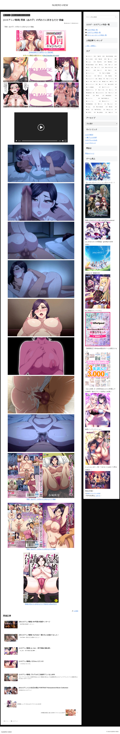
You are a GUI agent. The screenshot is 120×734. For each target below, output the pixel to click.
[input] (101, 17)
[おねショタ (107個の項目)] (111, 109)
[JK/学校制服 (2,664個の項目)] (111, 56)
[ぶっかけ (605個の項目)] (91, 76)
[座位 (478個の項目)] (102, 79)
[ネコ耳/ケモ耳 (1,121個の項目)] (111, 67)
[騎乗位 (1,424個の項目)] (112, 62)
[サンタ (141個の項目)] (102, 104)
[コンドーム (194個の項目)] (92, 98)
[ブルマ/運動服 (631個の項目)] (109, 73)
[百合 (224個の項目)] (90, 95)
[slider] (39, 140)
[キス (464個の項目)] (89, 81)
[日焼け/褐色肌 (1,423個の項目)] (91, 65)
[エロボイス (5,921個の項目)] (91, 56)
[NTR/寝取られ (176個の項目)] (109, 98)
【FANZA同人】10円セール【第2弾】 (41, 41)
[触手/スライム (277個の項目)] (91, 90)
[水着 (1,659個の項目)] (102, 59)
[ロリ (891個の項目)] (112, 70)
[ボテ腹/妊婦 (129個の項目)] (102, 107)
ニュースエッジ (90, 143)
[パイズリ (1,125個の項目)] (99, 67)
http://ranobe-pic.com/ (51, 55)
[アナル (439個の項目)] (97, 81)
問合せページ (89, 153)
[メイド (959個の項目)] (102, 70)
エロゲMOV (89, 135)
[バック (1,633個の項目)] (112, 59)
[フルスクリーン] (65, 141)
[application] (41, 127)
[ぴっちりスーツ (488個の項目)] (91, 79)
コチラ (97, 495)
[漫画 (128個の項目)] (112, 107)
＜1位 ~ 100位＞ (90, 46)
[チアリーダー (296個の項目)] (109, 87)
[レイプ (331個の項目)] (102, 84)
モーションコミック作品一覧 (97, 35)
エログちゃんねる (91, 140)
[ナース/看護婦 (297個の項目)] (93, 87)
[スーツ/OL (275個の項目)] (103, 90)
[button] (41, 127)
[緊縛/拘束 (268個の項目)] (90, 93)
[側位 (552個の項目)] (112, 76)
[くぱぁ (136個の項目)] (90, 107)
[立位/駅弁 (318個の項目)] (112, 84)
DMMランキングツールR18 (93, 493)
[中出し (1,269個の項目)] (103, 65)
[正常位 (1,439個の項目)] (102, 62)
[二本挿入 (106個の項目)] (90, 112)
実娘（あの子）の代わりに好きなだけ (20, 15)
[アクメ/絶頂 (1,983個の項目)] (91, 59)
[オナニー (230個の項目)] (112, 93)
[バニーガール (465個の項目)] (111, 79)
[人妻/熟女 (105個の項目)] (102, 112)
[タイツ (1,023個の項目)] (90, 70)
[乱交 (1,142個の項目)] (89, 67)
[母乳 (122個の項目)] (89, 109)
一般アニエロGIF (91, 137)
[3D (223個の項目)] (100, 95)
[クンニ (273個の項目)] (113, 90)
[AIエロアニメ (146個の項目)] (109, 101)
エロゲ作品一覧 (92, 30)
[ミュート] (63, 141)
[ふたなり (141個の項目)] (112, 104)
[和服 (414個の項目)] (105, 81)
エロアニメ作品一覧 (94, 32)
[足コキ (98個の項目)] (112, 112)
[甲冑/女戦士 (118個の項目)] (100, 109)
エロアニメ (7, 15)
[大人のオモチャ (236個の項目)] (101, 93)
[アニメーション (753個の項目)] (93, 73)
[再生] (16, 141)
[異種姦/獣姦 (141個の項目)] (91, 104)
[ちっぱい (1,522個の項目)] (90, 62)
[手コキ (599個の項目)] (102, 76)
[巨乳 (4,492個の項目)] (101, 56)
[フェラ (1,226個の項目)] (112, 65)
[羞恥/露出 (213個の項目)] (111, 95)
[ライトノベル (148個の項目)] (93, 101)
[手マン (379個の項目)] (113, 81)
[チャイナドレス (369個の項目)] (91, 84)
